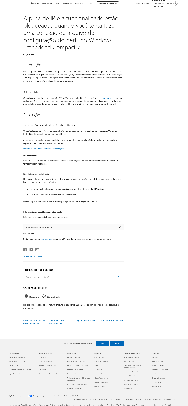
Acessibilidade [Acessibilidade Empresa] (156, 382)
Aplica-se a (29, 54)
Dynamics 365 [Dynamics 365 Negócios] (98, 370)
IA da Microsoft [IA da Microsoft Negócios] (99, 357)
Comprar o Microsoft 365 (108, 3)
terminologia (46, 238)
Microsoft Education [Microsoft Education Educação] (73, 357)
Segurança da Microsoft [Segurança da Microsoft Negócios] (101, 361)
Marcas (138, 399)
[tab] (32, 296)
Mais (90, 3)
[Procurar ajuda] (158, 3)
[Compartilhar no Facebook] (25, 249)
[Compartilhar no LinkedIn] (30, 249)
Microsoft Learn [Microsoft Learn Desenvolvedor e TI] (129, 361)
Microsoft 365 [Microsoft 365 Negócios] (98, 374)
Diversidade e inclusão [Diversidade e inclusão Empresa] (159, 378)
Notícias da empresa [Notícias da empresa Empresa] (158, 365)
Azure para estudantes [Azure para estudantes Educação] (74, 388)
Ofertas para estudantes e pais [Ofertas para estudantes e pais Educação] (77, 384)
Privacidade (103, 399)
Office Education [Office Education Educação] (72, 374)
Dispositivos (79, 3)
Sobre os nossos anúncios (153, 399)
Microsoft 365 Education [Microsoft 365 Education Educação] (75, 370)
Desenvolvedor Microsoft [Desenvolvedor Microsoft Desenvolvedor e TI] (132, 357)
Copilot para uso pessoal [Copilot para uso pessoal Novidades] (17, 361)
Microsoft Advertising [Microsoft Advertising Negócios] (101, 378)
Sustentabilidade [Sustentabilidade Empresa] (157, 386)
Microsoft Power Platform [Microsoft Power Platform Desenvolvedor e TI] (132, 380)
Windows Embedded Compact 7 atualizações (43, 148)
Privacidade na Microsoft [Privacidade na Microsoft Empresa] (160, 370)
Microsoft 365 (46, 3)
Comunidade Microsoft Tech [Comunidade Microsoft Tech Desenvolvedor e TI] (133, 372)
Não (117, 343)
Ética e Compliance (116, 399)
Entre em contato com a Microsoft (85, 399)
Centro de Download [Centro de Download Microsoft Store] (45, 361)
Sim (102, 343)
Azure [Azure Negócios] (96, 365)
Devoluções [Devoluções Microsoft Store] (42, 370)
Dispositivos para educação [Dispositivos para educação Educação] (76, 361)
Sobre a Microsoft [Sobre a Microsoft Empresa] (157, 361)
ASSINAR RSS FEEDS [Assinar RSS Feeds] (35, 256)
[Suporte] (35, 3)
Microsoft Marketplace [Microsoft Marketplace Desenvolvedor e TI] (131, 376)
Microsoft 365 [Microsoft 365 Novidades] (13, 365)
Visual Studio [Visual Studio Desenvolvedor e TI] (128, 388)
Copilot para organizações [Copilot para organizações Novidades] (17, 357)
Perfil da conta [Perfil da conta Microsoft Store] (43, 357)
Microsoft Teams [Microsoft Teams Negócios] (99, 386)
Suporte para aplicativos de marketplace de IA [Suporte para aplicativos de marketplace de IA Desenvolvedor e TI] (132, 366)
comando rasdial (104, 98)
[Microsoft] (18, 3)
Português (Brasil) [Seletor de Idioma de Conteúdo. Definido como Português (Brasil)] (18, 396)
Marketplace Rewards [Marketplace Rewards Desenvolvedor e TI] (131, 384)
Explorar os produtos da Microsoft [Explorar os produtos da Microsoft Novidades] (20, 370)
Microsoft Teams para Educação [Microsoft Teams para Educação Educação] (77, 365)
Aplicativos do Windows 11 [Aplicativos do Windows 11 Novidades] (17, 374)
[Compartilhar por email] (36, 249)
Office (57, 3)
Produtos (66, 3)
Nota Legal (129, 399)
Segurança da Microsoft (86, 320)
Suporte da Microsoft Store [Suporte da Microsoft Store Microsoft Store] (47, 365)
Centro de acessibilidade (112, 320)
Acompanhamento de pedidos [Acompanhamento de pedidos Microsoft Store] (48, 374)
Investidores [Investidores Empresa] (156, 374)
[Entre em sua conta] (172, 3)
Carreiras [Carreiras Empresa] (155, 357)
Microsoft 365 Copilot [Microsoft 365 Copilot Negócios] (101, 382)
